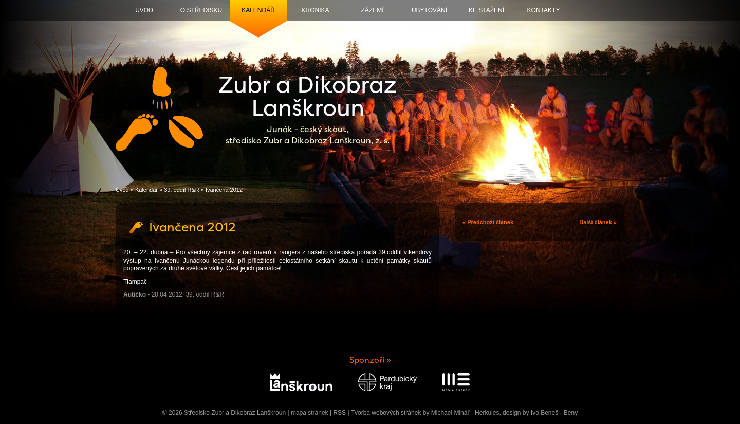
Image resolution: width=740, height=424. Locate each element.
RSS (339, 412)
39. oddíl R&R (181, 190)
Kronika (315, 10)
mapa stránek (309, 412)
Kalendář (258, 10)
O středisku (201, 10)
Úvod (144, 10)
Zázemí (372, 10)
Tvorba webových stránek (386, 412)
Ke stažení (486, 10)
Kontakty (543, 10)
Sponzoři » (370, 360)
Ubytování (429, 10)
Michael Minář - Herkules (465, 412)
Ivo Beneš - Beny (554, 412)
